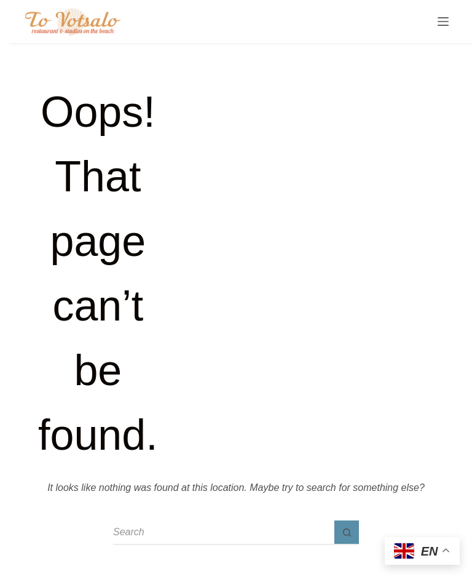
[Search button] (346, 532)
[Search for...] (223, 532)
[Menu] (443, 21)
